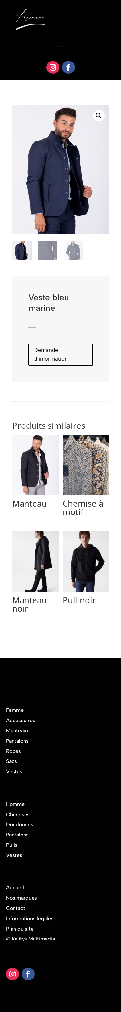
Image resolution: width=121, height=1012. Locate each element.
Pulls (11, 845)
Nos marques (21, 898)
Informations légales (30, 918)
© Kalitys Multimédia (30, 939)
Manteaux (17, 731)
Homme (15, 804)
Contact (15, 908)
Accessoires (20, 720)
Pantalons (17, 741)
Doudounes (19, 824)
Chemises (18, 814)
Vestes (14, 772)
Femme (15, 710)
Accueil (15, 887)
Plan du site (20, 929)
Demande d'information (51, 354)
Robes (13, 751)
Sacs (11, 761)
